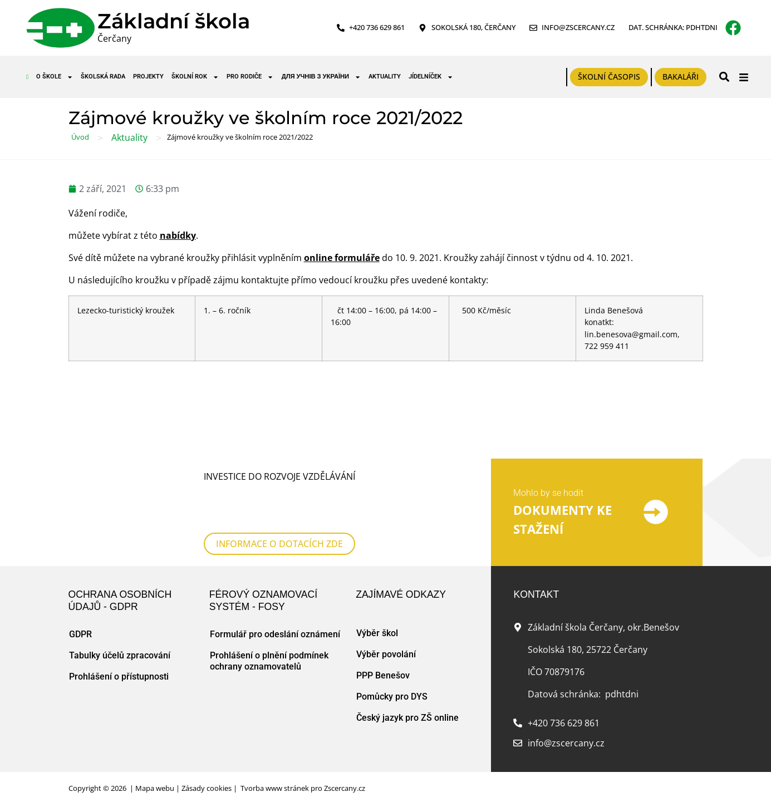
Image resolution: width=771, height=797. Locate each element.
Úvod (80, 137)
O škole (54, 77)
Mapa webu (154, 777)
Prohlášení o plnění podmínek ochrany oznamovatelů (269, 650)
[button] (724, 77)
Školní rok (195, 77)
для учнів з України (321, 77)
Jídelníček (431, 77)
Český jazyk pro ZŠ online (407, 706)
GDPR (80, 623)
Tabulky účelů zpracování (119, 644)
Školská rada (103, 76)
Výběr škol (377, 622)
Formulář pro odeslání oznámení (275, 623)
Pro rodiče (250, 77)
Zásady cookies (206, 777)
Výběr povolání (386, 643)
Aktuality (385, 76)
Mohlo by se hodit (548, 487)
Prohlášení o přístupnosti (119, 665)
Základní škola (173, 20)
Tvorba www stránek (274, 777)
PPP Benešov (383, 664)
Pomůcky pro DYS (392, 685)
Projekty (148, 76)
